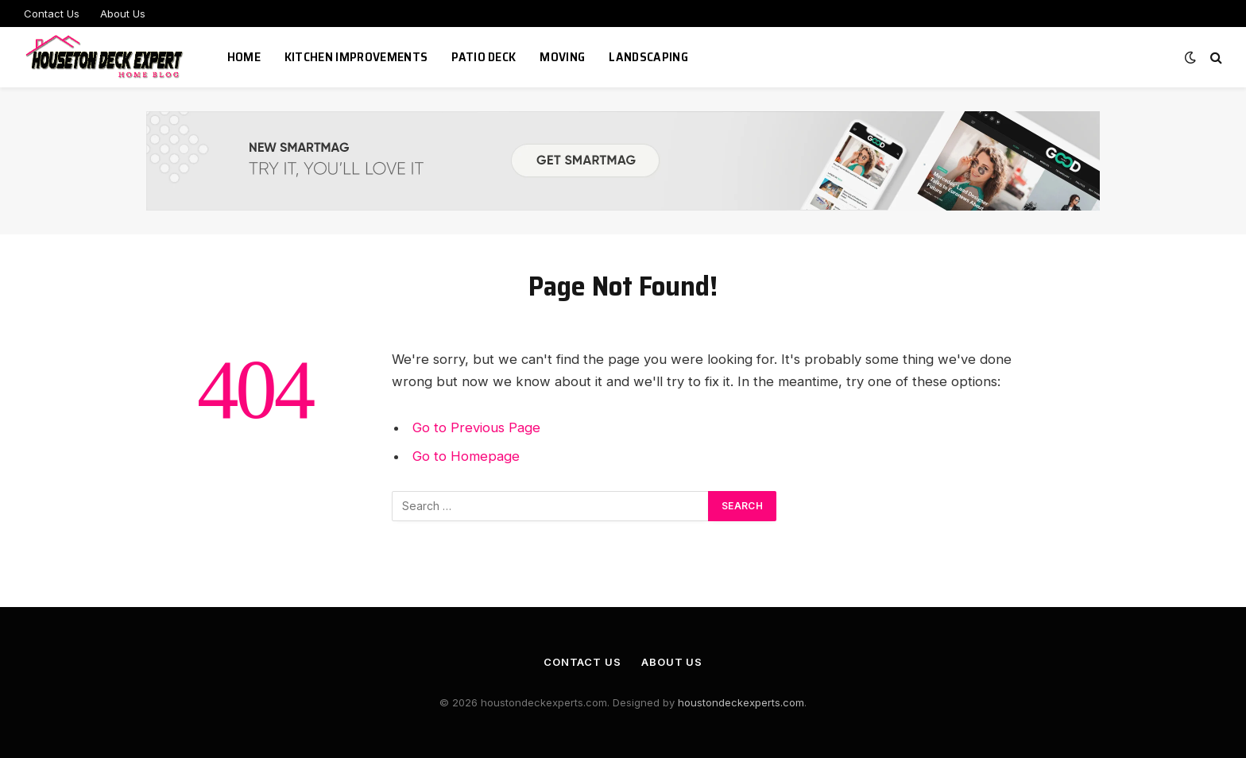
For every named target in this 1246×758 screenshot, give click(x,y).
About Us (122, 13)
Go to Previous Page (476, 427)
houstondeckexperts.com (741, 702)
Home (244, 57)
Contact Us (51, 13)
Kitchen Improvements (356, 57)
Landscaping (648, 57)
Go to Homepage (466, 456)
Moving (562, 57)
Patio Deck (483, 57)
